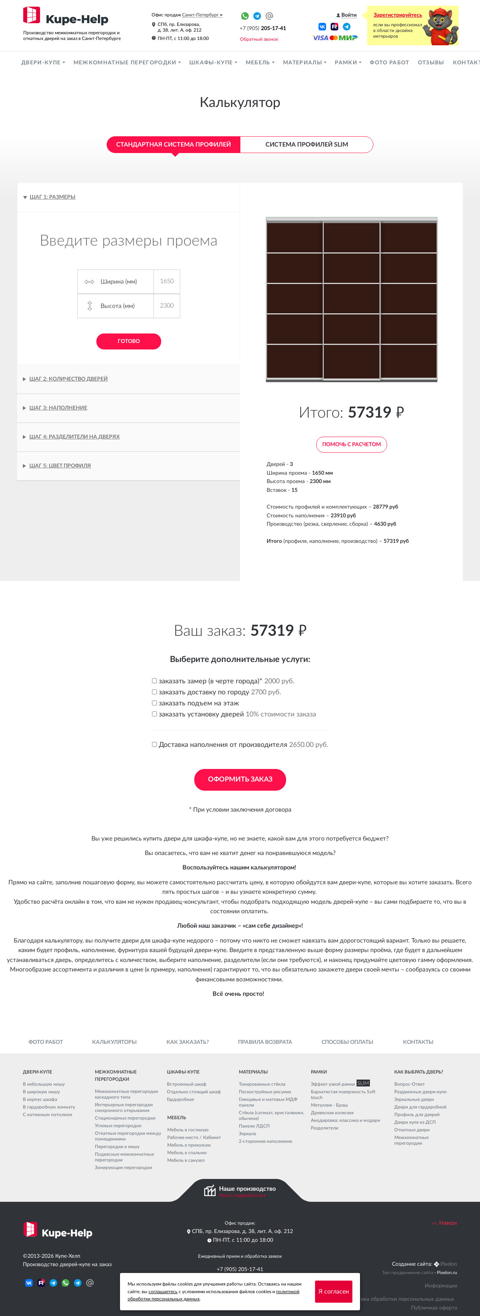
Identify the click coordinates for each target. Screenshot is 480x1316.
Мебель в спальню (187, 1152)
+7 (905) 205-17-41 (240, 1269)
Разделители (324, 1128)
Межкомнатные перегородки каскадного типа (126, 1094)
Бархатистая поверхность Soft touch (343, 1094)
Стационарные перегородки (125, 1118)
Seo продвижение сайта (407, 1272)
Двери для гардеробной (420, 1107)
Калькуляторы (114, 1042)
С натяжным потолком (47, 1114)
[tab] (128, 466)
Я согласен (333, 1292)
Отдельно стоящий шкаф (194, 1091)
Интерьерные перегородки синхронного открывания (124, 1107)
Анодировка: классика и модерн (345, 1120)
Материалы (303, 62)
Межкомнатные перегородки (126, 62)
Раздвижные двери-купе (420, 1091)
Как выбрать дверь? (418, 1072)
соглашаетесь (163, 1291)
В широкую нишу (41, 1091)
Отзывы (431, 62)
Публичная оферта (434, 1308)
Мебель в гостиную (188, 1130)
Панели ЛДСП (254, 1126)
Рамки (347, 62)
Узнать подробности (241, 1195)
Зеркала (247, 1133)
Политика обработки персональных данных (399, 1299)
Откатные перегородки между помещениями (128, 1136)
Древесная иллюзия (332, 1112)
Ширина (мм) (119, 282)
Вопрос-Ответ (409, 1084)
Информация (441, 1286)
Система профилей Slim (307, 145)
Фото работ (389, 62)
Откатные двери (412, 1130)
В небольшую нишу (44, 1084)
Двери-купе (41, 62)
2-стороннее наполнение (265, 1141)
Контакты (418, 1042)
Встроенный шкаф (186, 1084)
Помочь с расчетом (351, 444)
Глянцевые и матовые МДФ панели (268, 1102)
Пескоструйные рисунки (265, 1091)
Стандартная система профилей (173, 145)
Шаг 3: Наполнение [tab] (58, 408)
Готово (129, 341)
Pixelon (448, 1264)
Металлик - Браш (329, 1105)
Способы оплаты (347, 1042)
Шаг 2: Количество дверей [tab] (68, 379)
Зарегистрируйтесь (398, 15)
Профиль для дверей (417, 1114)
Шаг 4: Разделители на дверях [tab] (74, 437)
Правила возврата (265, 1042)
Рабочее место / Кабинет (194, 1137)
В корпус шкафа (40, 1099)
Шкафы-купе (212, 62)
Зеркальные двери (414, 1099)
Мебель (259, 62)
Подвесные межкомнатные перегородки (124, 1157)
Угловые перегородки (118, 1125)
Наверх (444, 1223)
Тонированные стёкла (262, 1084)
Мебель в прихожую (189, 1145)
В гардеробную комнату (49, 1107)
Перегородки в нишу (117, 1146)
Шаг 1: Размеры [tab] (52, 197)
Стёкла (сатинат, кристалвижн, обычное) (271, 1115)
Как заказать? (187, 1042)
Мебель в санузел (186, 1160)
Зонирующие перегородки (123, 1167)
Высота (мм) (117, 306)
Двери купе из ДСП (415, 1122)
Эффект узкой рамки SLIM (338, 1084)
